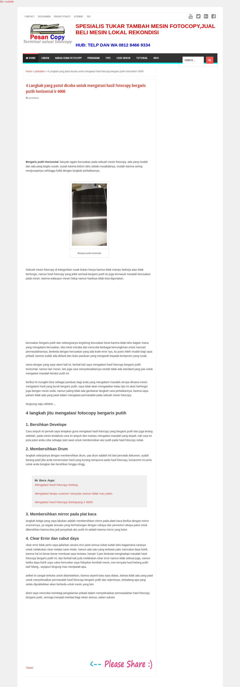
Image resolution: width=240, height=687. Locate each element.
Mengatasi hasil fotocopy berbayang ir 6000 (64, 502)
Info (156, 58)
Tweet (29, 667)
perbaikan (34, 98)
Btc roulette (7, 1)
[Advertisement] (89, 128)
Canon (45, 58)
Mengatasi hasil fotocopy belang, (56, 484)
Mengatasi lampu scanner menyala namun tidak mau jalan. (74, 493)
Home (30, 58)
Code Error (123, 58)
